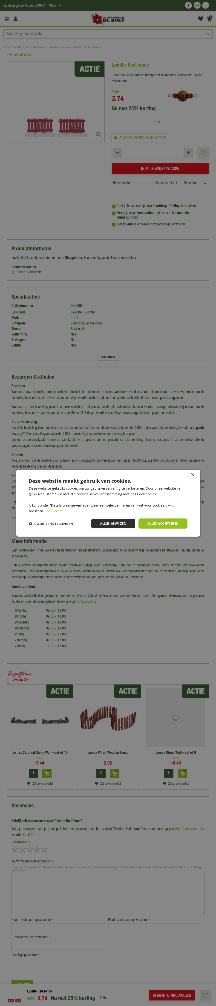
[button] (51, 523)
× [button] (192, 475)
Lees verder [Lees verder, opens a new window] (54, 510)
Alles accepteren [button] (162, 523)
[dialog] (108, 503)
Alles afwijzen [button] (111, 523)
